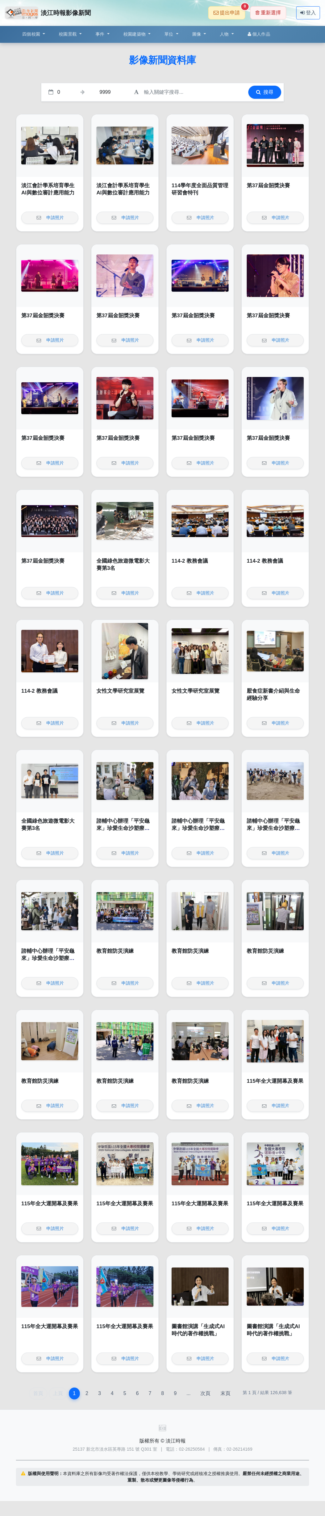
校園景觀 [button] (68, 34)
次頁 (205, 1393)
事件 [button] (100, 34)
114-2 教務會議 (190, 561)
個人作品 (259, 34)
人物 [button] (225, 34)
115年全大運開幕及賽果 (275, 1081)
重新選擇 (268, 12)
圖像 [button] (197, 34)
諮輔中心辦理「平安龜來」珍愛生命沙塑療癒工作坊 (123, 828)
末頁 (225, 1393)
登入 (308, 12)
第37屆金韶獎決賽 (268, 185)
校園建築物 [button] (135, 34)
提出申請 (229, 10)
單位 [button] (169, 34)
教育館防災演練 (115, 951)
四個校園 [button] (31, 34)
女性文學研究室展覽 (120, 691)
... (188, 1393)
